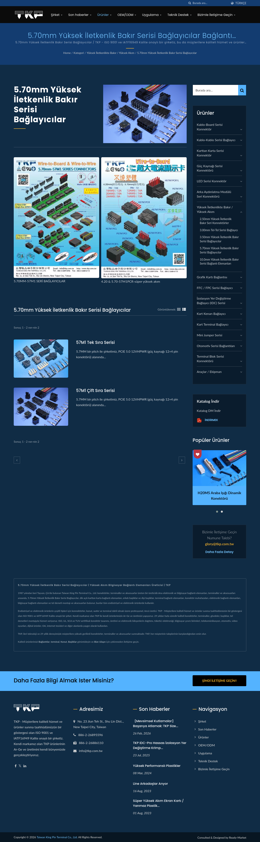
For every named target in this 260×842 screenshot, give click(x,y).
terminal (55, 641)
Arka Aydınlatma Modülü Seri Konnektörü (214, 194)
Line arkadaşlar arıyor (150, 783)
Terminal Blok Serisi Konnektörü (210, 358)
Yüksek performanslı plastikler (156, 765)
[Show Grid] (178, 309)
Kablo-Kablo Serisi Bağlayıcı (216, 140)
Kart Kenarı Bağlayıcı (211, 313)
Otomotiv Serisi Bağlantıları (216, 346)
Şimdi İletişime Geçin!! (219, 680)
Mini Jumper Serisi (209, 335)
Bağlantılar (44, 641)
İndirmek (207, 420)
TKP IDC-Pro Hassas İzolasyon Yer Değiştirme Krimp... (159, 745)
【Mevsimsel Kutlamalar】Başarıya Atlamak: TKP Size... (155, 723)
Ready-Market (237, 836)
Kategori (79, 52)
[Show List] (184, 309)
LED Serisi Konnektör (211, 181)
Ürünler (104, 15)
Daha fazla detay (219, 552)
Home (67, 52)
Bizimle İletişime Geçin (217, 15)
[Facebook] (15, 765)
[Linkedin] (24, 765)
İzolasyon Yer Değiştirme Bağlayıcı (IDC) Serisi (214, 300)
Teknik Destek (179, 15)
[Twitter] (19, 765)
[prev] (17, 460)
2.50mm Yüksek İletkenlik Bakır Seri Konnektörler (216, 221)
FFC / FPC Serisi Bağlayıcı (215, 288)
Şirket (56, 15)
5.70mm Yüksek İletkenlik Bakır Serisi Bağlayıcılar (167, 52)
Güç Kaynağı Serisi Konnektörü (209, 168)
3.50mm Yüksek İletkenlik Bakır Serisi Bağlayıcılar (219, 239)
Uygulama (151, 15)
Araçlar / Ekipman (209, 371)
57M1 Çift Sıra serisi (96, 390)
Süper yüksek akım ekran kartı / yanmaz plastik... (158, 802)
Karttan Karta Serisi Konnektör (210, 153)
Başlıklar (72, 641)
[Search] (210, 3)
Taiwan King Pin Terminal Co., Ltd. (57, 836)
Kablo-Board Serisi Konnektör (210, 127)
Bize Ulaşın (100, 641)
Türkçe (240, 3)
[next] (182, 460)
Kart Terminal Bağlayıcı (212, 324)
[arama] (190, 3)
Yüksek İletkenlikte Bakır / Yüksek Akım (110, 52)
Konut (64, 641)
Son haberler (79, 15)
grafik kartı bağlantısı (212, 277)
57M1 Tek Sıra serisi (96, 342)
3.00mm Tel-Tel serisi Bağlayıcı (219, 230)
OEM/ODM (126, 15)
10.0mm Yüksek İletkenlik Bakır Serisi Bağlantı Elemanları (219, 261)
